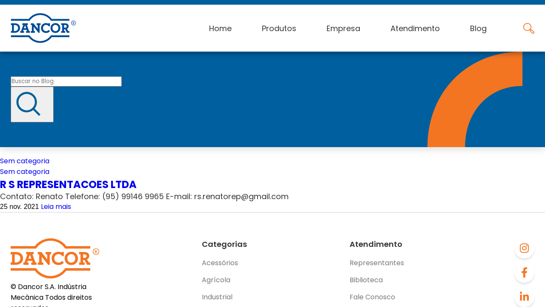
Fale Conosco (372, 297)
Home (220, 28)
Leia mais (56, 206)
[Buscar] (32, 104)
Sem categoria (24, 161)
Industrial (217, 297)
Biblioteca (366, 280)
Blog (478, 28)
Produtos (279, 28)
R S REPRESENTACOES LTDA (68, 184)
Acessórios (220, 263)
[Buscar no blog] (66, 81)
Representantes (377, 263)
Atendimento (415, 28)
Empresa (343, 28)
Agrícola (216, 280)
